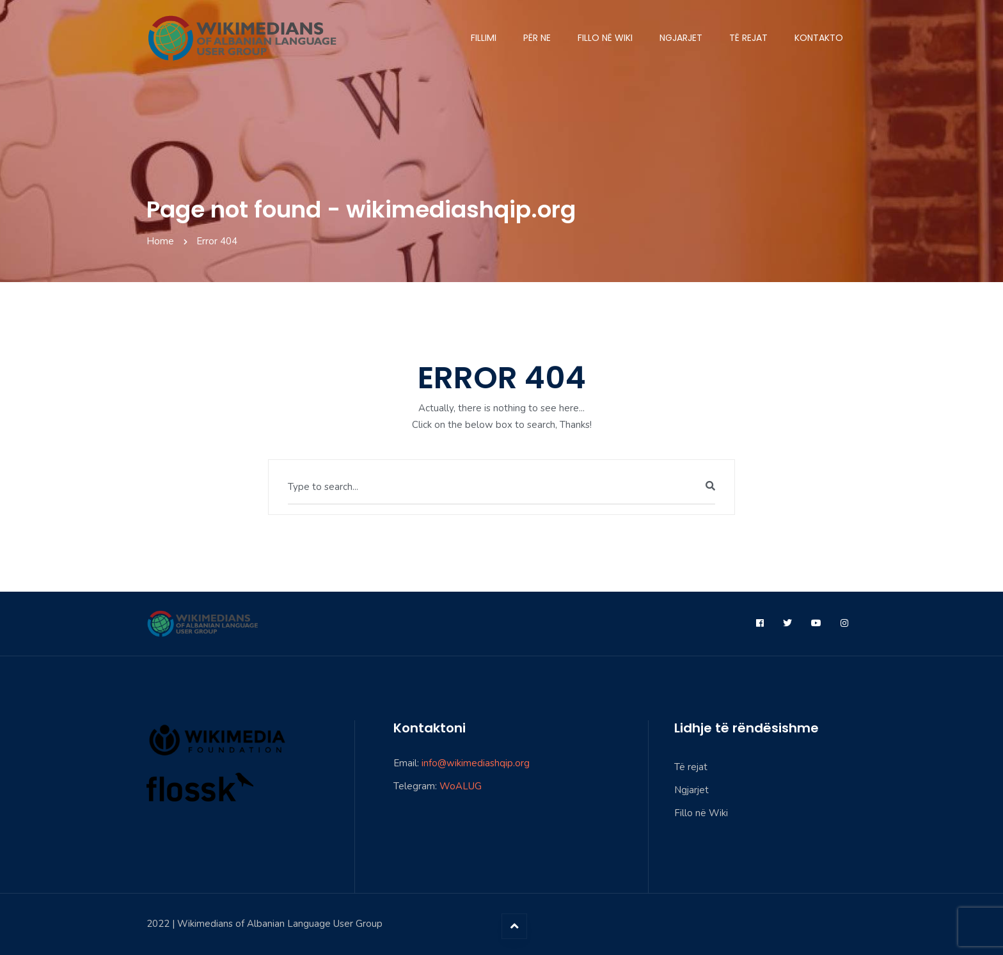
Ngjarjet (680, 37)
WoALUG (460, 786)
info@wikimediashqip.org (476, 763)
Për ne (537, 37)
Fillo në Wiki (605, 37)
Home (160, 241)
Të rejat (748, 37)
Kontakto (818, 37)
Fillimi (483, 37)
